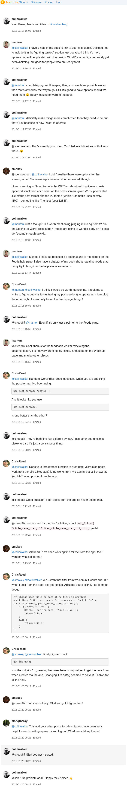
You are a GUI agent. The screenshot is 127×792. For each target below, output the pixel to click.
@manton (17, 85)
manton (16, 42)
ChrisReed (18, 284)
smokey (16, 169)
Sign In (23, 2)
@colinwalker (19, 47)
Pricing (49, 2)
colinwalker (19, 18)
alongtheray (19, 721)
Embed (37, 30)
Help (59, 2)
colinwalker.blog (58, 24)
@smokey (17, 580)
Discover (36, 2)
